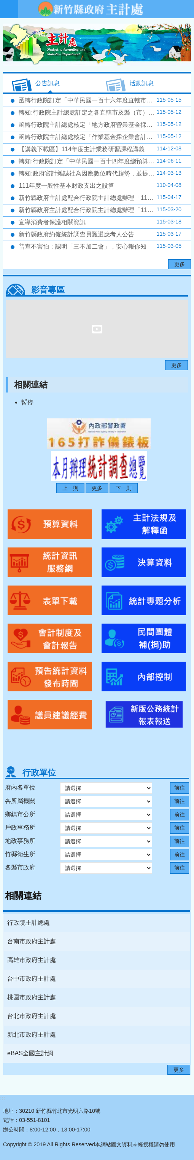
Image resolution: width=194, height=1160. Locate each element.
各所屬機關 (20, 801)
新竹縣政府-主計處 (90, 9)
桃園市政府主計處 (31, 997)
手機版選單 (9, 9)
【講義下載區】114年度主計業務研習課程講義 (99, 148)
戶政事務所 (20, 827)
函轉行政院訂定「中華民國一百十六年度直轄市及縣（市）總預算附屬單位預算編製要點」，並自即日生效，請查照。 (104, 100)
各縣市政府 (20, 867)
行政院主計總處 (28, 922)
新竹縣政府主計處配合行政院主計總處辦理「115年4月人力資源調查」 (104, 197)
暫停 (27, 402)
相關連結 (31, 384)
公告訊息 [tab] (47, 83)
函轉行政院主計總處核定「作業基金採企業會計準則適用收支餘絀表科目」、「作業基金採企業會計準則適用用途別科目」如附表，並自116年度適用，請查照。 (104, 136)
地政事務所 (20, 841)
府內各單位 (20, 787)
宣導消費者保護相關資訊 (99, 222)
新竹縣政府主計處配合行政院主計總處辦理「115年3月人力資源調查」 (104, 209)
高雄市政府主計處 (31, 960)
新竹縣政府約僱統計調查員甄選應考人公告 (99, 234)
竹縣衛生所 (20, 854)
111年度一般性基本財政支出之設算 (99, 185)
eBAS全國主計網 (30, 1053)
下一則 (124, 488)
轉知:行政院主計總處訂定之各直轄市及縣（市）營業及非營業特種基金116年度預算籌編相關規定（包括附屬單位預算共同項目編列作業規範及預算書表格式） (104, 112)
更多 (179, 264)
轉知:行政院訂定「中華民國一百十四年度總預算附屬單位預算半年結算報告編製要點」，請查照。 (104, 161)
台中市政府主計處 (31, 978)
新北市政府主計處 (31, 1034)
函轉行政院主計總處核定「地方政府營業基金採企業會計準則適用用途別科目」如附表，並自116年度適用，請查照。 (104, 124)
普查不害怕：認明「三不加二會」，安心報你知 (99, 246)
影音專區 (48, 290)
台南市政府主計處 (31, 941)
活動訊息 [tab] (141, 83)
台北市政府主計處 (31, 1016)
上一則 (70, 488)
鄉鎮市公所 (20, 814)
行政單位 (39, 772)
